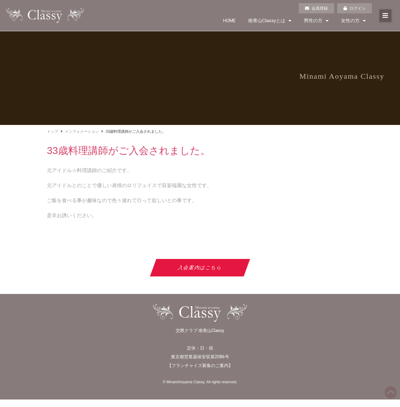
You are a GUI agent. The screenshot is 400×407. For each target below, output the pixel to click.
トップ (52, 131)
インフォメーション (82, 131)
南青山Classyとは (269, 20)
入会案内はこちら (200, 267)
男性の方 (316, 20)
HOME (229, 20)
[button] (385, 15)
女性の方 (353, 20)
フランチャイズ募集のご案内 (200, 365)
